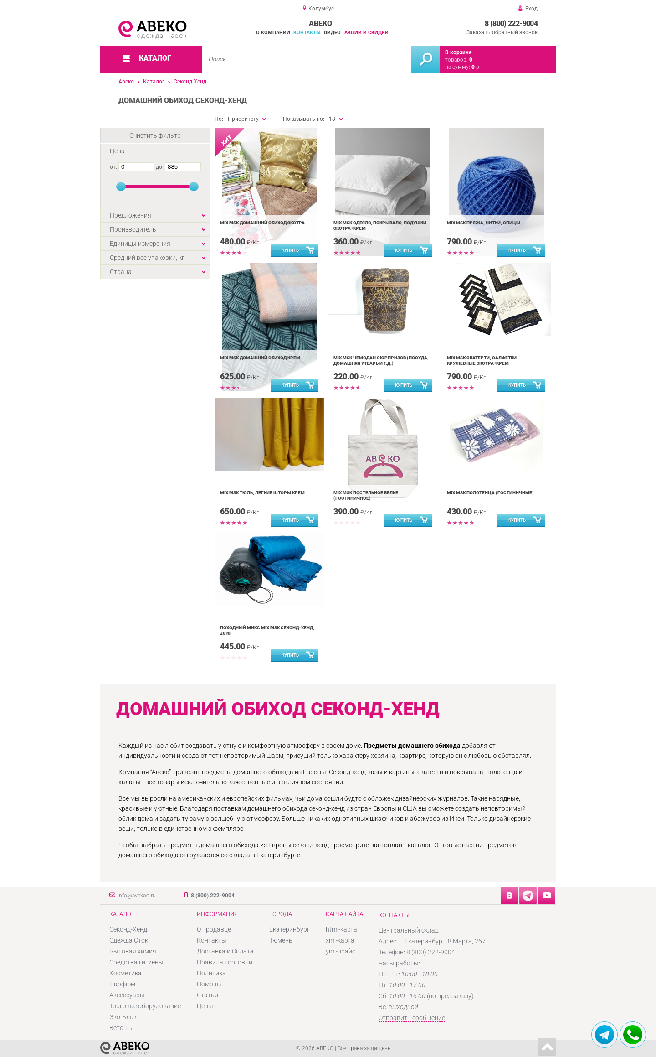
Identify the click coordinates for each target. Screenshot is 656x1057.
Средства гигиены (136, 962)
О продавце (214, 929)
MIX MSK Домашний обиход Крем (260, 357)
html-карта (341, 929)
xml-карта (340, 940)
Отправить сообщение (412, 1017)
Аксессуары (127, 995)
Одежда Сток (128, 940)
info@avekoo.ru (137, 895)
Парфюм (122, 984)
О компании (273, 33)
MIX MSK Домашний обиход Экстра (262, 222)
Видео (332, 33)
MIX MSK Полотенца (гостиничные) (490, 492)
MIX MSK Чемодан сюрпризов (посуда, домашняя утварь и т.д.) (381, 360)
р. (476, 67)
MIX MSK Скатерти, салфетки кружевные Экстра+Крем (482, 360)
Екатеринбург (289, 929)
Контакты (307, 33)
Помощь (209, 984)
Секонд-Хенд (190, 81)
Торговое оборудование (145, 1006)
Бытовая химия (132, 951)
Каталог (153, 81)
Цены (205, 1006)
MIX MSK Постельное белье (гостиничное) (365, 495)
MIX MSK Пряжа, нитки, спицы (483, 222)
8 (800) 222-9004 (511, 23)
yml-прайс (340, 951)
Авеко (126, 81)
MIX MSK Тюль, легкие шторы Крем (262, 492)
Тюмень (280, 940)
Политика (211, 973)
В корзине (458, 52)
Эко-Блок (123, 1017)
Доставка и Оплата (225, 951)
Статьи (207, 995)
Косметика (125, 973)
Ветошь (120, 1027)
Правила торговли (224, 962)
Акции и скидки (366, 33)
